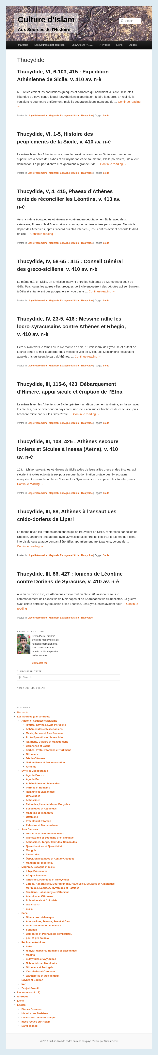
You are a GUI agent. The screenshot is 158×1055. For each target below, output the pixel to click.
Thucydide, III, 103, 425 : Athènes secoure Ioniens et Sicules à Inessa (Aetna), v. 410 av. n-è (67, 449)
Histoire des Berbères (35, 1013)
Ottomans (32, 754)
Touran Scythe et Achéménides (45, 833)
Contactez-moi (40, 663)
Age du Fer (32, 779)
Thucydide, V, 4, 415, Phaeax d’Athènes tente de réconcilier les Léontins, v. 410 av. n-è (68, 199)
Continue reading (113, 164)
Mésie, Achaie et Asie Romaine (44, 733)
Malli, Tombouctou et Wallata (43, 925)
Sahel (25, 913)
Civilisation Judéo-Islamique (39, 1017)
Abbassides (33, 800)
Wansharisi (33, 904)
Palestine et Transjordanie (42, 825)
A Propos (105, 44)
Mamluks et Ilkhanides (39, 812)
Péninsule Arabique (33, 942)
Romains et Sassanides (40, 791)
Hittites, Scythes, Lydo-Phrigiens (46, 724)
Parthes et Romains (38, 787)
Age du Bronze (35, 775)
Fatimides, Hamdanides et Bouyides (48, 804)
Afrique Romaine (36, 875)
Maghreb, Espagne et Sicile (64, 115)
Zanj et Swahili (30, 988)
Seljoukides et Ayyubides (41, 808)
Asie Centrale (30, 829)
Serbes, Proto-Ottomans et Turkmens (48, 750)
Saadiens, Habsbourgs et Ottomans (47, 892)
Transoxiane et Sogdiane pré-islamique (49, 837)
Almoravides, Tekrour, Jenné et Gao (48, 921)
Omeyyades (33, 795)
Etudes (132, 44)
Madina (30, 954)
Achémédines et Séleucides (43, 783)
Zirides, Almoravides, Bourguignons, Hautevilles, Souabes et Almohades (70, 883)
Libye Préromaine (38, 115)
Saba (29, 946)
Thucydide (87, 115)
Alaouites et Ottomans (39, 896)
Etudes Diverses (31, 1009)
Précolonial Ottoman (38, 821)
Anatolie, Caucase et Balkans (39, 720)
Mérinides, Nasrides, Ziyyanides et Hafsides (52, 887)
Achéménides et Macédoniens (44, 729)
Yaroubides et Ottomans (40, 971)
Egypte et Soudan (32, 979)
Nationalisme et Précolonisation (45, 762)
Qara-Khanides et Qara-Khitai (44, 846)
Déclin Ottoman (35, 758)
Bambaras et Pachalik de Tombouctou (49, 933)
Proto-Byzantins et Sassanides (44, 737)
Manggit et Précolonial (39, 862)
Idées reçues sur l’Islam (36, 1021)
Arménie (31, 766)
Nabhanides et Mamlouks (41, 963)
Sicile (106, 115)
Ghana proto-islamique (40, 917)
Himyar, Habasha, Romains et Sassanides (51, 950)
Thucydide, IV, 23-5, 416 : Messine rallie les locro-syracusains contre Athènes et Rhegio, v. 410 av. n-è (71, 326)
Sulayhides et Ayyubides (41, 958)
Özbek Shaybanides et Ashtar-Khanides (50, 858)
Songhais (32, 929)
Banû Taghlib (30, 1025)
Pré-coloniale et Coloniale (41, 900)
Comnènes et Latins (38, 745)
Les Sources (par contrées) (49, 44)
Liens (119, 44)
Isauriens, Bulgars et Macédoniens (47, 741)
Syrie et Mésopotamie (35, 770)
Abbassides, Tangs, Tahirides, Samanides (51, 842)
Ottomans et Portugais (39, 967)
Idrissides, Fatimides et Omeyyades (47, 879)
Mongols (31, 850)
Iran (24, 984)
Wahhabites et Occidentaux (42, 975)
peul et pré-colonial (37, 937)
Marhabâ (23, 44)
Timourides (33, 854)
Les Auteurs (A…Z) (83, 44)
